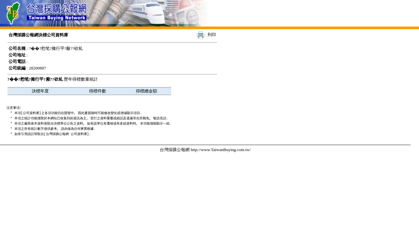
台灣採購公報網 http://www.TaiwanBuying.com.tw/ (205, 149)
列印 (212, 34)
